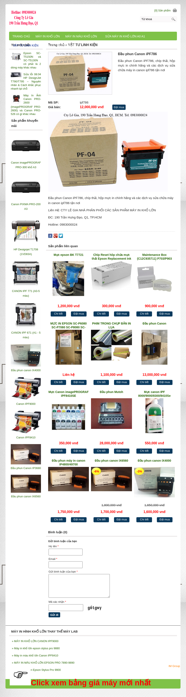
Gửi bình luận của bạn (63, 571)
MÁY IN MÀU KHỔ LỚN (81, 36)
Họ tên (54, 546)
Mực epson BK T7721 (68, 254)
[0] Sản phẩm (162, 10)
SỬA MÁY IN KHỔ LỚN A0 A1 (125, 36)
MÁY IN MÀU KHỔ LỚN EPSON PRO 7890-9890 (43, 662)
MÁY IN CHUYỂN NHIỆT (60, 45)
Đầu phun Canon (154, 323)
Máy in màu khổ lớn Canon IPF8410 (35, 655)
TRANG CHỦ (21, 36)
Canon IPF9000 (25, 403)
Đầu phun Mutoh (111, 392)
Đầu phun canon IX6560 (111, 460)
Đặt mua (119, 107)
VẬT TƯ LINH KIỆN (25, 45)
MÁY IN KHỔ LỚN (47, 36)
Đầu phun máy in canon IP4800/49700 (68, 462)
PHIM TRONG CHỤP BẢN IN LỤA (111, 325)
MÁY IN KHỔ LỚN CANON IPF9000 (35, 641)
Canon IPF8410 (25, 437)
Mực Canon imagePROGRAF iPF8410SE (69, 393)
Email (53, 559)
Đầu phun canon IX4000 (154, 460)
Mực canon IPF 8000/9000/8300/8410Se (154, 393)
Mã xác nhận (57, 601)
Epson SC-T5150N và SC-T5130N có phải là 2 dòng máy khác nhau (26, 60)
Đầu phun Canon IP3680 (26, 468)
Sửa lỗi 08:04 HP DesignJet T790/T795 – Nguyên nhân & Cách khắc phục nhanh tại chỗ (26, 81)
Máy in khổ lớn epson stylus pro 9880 (36, 648)
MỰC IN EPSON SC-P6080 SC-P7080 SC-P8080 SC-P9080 (68, 326)
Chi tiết (58, 313)
